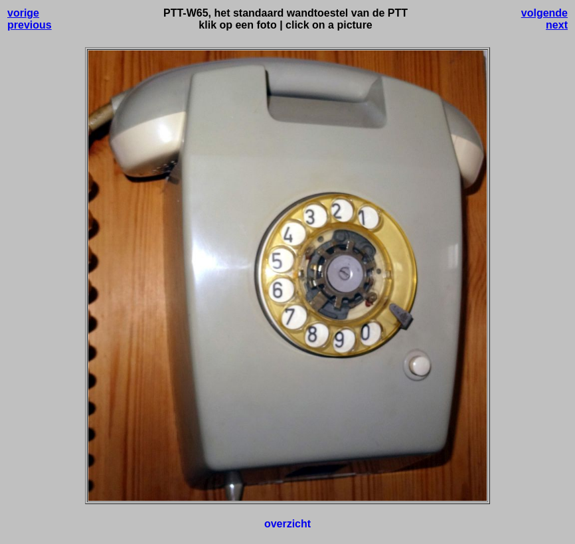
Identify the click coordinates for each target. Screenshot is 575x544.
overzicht (287, 523)
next (557, 25)
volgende (544, 13)
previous (29, 25)
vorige (23, 13)
